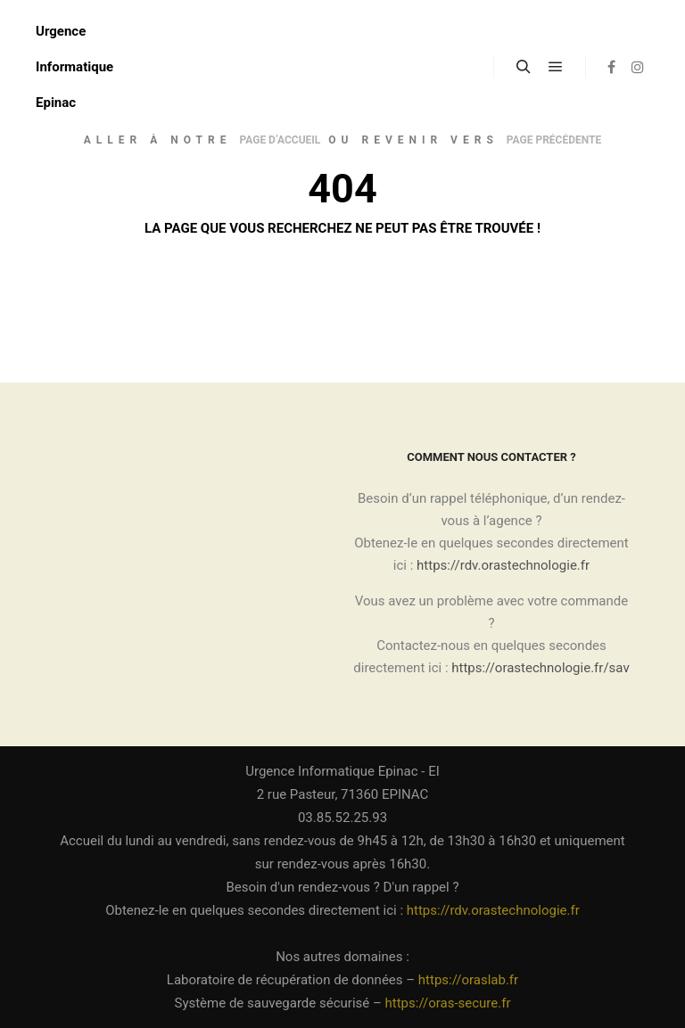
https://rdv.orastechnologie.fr (503, 565)
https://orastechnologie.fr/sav (540, 668)
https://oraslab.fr (468, 980)
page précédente (554, 140)
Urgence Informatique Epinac (74, 67)
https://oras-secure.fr (448, 1003)
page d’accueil (279, 140)
